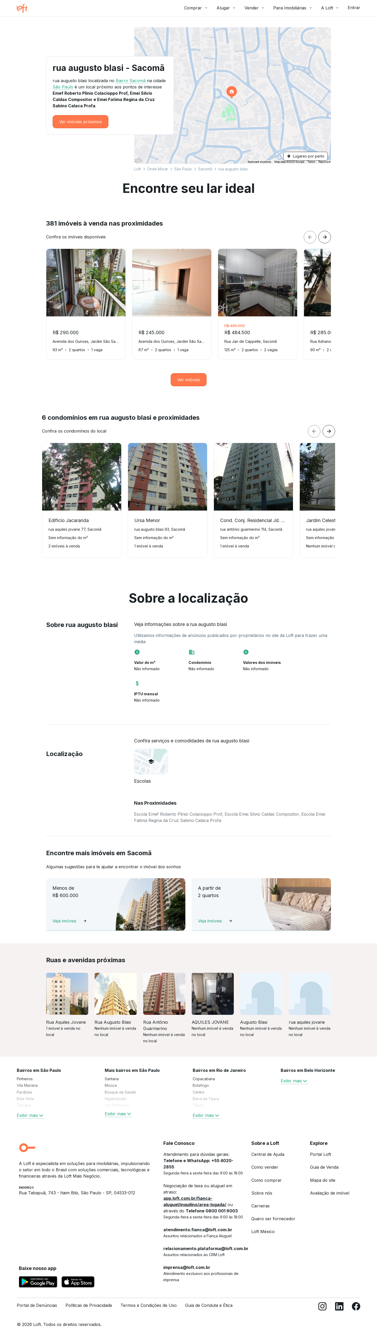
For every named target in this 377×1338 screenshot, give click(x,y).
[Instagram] (322, 1307)
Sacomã (205, 169)
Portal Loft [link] (320, 1154)
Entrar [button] (354, 7)
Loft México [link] (263, 1231)
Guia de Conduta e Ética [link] (208, 1305)
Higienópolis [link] (115, 1098)
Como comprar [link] (266, 1180)
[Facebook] (356, 1307)
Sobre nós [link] (261, 1193)
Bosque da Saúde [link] (120, 1092)
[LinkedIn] (339, 1307)
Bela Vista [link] (25, 1098)
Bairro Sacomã (131, 80)
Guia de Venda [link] (324, 1167)
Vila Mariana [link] (27, 1085)
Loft (137, 169)
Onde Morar (157, 169)
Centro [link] (198, 1092)
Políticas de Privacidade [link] (88, 1305)
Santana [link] (112, 1079)
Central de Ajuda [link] (267, 1154)
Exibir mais (30, 1115)
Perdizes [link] (24, 1092)
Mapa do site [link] (322, 1180)
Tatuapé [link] (24, 1105)
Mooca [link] (111, 1085)
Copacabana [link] (204, 1079)
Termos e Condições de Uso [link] (148, 1305)
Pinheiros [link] (25, 1079)
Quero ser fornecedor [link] (273, 1218)
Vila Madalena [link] (117, 1105)
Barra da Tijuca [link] (206, 1098)
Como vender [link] (264, 1167)
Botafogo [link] (201, 1085)
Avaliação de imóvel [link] (329, 1193)
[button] (232, 95)
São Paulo (183, 169)
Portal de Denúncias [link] (37, 1305)
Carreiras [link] (260, 1205)
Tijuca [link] (198, 1105)
